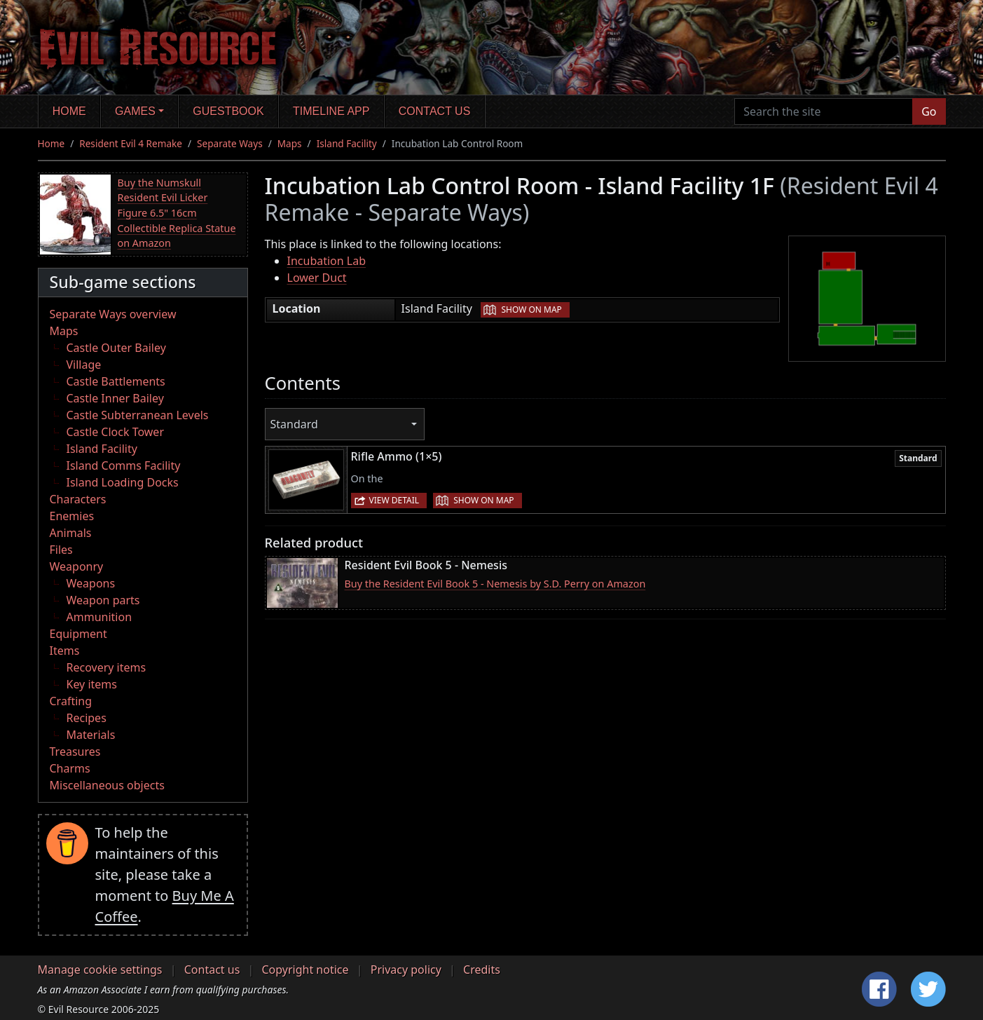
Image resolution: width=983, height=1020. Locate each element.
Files (61, 549)
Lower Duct (317, 277)
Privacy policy (406, 969)
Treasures (75, 751)
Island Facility (347, 143)
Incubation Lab (326, 260)
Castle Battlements (116, 381)
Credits (481, 969)
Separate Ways (230, 143)
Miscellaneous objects (107, 785)
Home (69, 111)
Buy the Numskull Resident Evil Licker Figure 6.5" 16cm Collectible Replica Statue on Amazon (177, 213)
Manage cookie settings (100, 969)
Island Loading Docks (123, 482)
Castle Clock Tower (116, 432)
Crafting (71, 701)
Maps (289, 143)
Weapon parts (103, 600)
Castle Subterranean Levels (138, 415)
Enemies (72, 516)
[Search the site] (823, 111)
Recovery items (106, 667)
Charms (70, 768)
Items (65, 650)
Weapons (91, 583)
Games (135, 111)
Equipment (78, 633)
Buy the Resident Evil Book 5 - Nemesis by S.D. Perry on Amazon (495, 583)
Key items (92, 684)
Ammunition (99, 617)
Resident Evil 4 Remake (130, 143)
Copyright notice (305, 969)
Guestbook (228, 111)
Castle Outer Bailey (116, 347)
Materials (91, 734)
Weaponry (77, 566)
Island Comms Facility (124, 465)
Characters (78, 499)
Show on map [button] (531, 309)
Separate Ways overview (113, 314)
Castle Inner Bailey (115, 398)
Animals (71, 532)
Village (84, 364)
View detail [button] (394, 500)
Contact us (435, 111)
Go (928, 111)
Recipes (86, 718)
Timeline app (331, 111)
